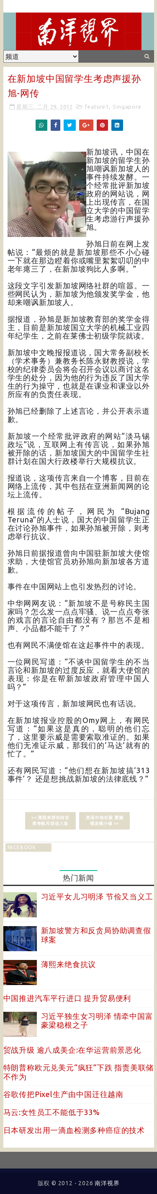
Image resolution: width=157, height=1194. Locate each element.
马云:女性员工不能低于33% (51, 1112)
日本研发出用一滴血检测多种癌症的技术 (74, 1130)
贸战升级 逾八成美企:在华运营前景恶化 (72, 1050)
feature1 (96, 106)
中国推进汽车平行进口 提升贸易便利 (67, 998)
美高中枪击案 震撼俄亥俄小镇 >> (104, 820)
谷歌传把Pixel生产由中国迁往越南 (63, 1094)
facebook (22, 847)
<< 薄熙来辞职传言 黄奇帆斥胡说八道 (50, 820)
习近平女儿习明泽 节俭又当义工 (97, 896)
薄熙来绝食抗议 (68, 964)
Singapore (127, 106)
